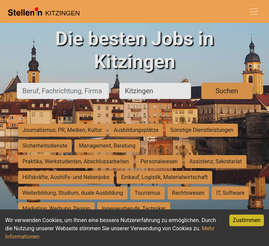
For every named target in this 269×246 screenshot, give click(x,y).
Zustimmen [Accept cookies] (246, 220)
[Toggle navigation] (254, 11)
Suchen (226, 91)
